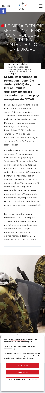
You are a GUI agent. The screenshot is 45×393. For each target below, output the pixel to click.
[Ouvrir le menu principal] (40, 6)
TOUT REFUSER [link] (22, 372)
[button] (3, 11)
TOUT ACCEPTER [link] (22, 366)
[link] (23, 6)
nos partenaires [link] (18, 339)
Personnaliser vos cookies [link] (21, 380)
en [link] (8, 6)
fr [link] (3, 6)
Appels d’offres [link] (22, 391)
